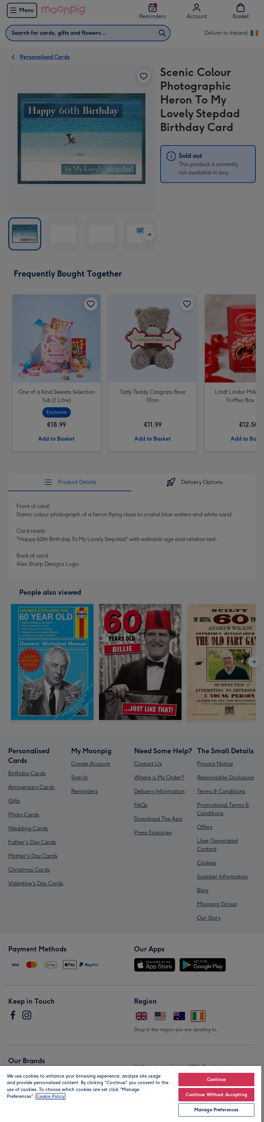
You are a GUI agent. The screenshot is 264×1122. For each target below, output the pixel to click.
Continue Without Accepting (216, 1094)
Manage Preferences (216, 1109)
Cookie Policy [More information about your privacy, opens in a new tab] (50, 1096)
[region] (130, 1093)
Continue (216, 1079)
